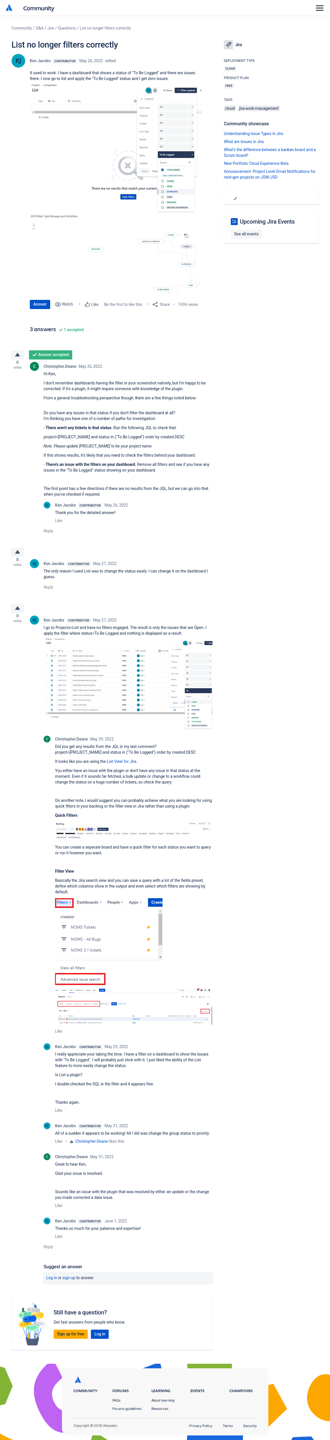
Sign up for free (70, 1341)
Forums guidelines (127, 1408)
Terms (228, 1426)
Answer (40, 304)
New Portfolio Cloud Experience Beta (256, 163)
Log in (51, 1284)
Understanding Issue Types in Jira (253, 133)
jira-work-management (259, 108)
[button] (116, 147)
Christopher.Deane (60, 368)
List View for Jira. (122, 768)
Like (58, 523)
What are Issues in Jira (244, 141)
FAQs (116, 1400)
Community (38, 8)
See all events (246, 234)
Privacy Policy (200, 1426)
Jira (51, 28)
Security (250, 1426)
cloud (230, 108)
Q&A (40, 28)
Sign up (69, 1284)
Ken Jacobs (40, 60)
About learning (163, 1400)
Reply (48, 533)
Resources (159, 1408)
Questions (67, 28)
